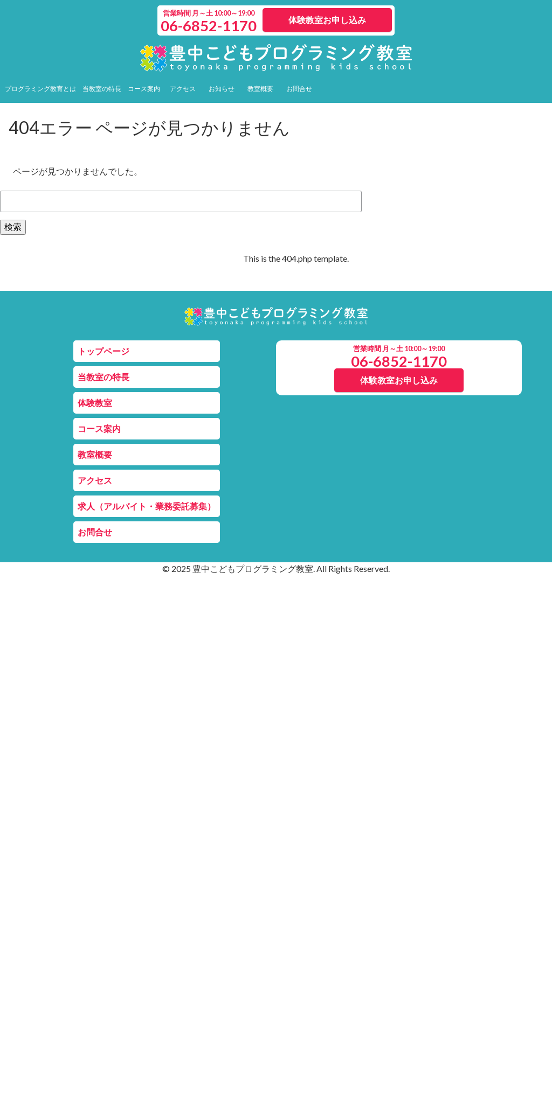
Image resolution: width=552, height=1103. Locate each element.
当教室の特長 (101, 89)
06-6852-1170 (209, 25)
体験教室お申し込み (327, 20)
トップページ (103, 351)
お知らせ (221, 89)
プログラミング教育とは (40, 89)
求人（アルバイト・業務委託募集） (147, 506)
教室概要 (260, 89)
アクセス (183, 89)
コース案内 (144, 89)
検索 (13, 226)
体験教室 (95, 402)
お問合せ (299, 89)
